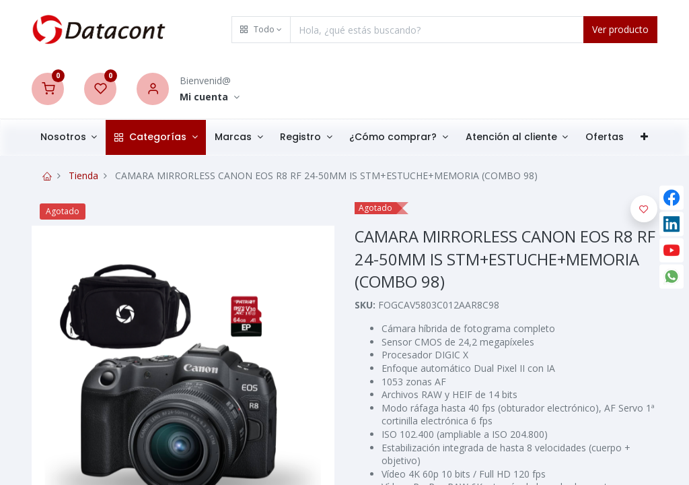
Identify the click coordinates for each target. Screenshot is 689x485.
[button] (261, 29)
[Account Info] (210, 97)
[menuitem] (604, 137)
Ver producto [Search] (620, 29)
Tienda (83, 175)
